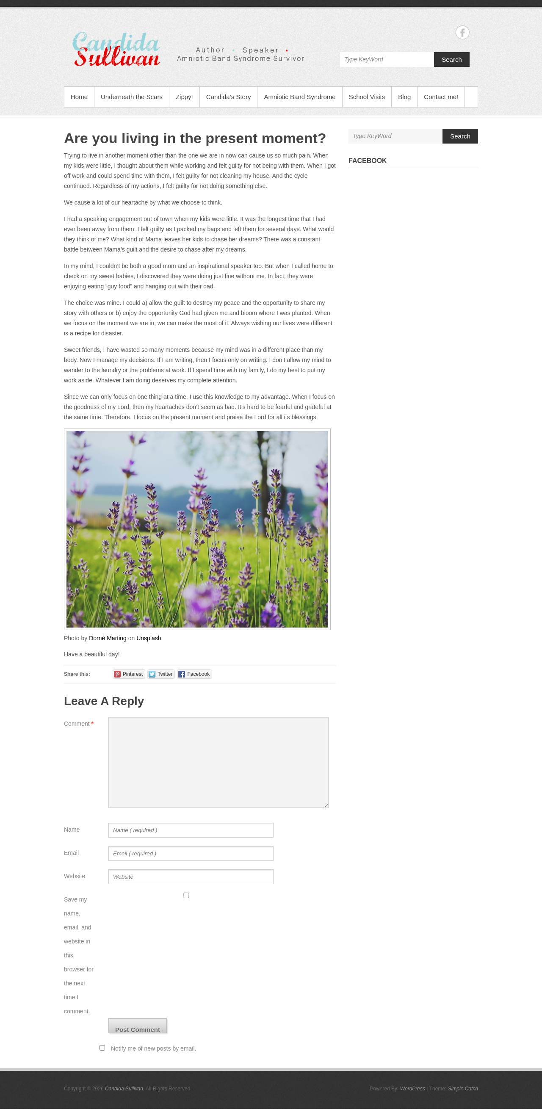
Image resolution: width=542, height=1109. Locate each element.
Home (79, 96)
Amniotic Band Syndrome (299, 96)
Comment (79, 723)
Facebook (367, 160)
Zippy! (184, 96)
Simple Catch (463, 1089)
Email (71, 852)
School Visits (367, 96)
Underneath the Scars (132, 96)
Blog (404, 96)
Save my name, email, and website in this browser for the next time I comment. (79, 955)
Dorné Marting (108, 638)
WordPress (412, 1089)
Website (74, 876)
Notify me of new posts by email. (153, 1048)
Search (452, 59)
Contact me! (441, 96)
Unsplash (148, 638)
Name (72, 829)
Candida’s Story (228, 96)
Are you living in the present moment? (195, 138)
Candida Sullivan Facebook (463, 32)
